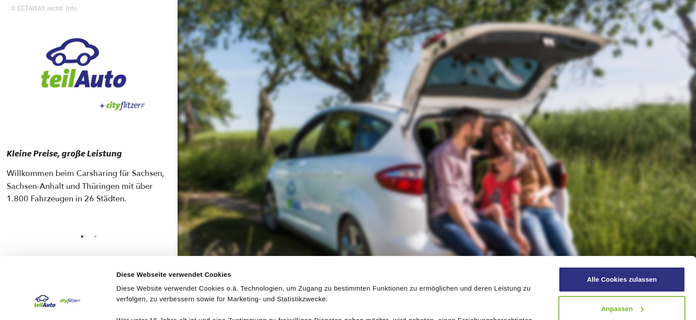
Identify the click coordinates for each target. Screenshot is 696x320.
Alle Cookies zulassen (622, 226)
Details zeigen (138, 302)
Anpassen (622, 255)
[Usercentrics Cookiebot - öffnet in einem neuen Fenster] (57, 302)
